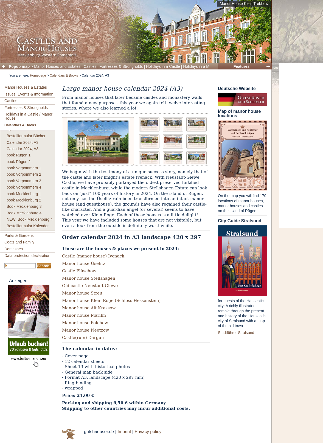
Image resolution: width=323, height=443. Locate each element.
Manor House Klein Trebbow (244, 3)
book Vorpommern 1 (24, 168)
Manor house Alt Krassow (89, 307)
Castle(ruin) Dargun (83, 337)
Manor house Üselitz (83, 263)
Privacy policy (147, 431)
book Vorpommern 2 (24, 174)
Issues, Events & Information (28, 94)
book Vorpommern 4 (24, 187)
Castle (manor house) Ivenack (93, 256)
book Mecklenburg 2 (24, 200)
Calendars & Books (64, 75)
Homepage (38, 75)
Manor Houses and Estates (57, 66)
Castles (90, 66)
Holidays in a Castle (163, 66)
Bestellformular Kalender (28, 226)
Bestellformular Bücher (26, 136)
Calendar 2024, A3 (22, 142)
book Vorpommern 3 (24, 181)
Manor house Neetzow (85, 330)
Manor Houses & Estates (25, 87)
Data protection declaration (27, 255)
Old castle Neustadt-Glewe (90, 285)
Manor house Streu (82, 293)
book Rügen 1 (18, 155)
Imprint (124, 431)
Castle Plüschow (79, 270)
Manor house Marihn (84, 315)
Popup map (19, 66)
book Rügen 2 (18, 161)
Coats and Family (19, 242)
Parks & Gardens (19, 235)
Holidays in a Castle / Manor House (28, 116)
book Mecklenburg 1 (24, 194)
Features (241, 66)
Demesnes (13, 249)
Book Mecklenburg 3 (24, 206)
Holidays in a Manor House (206, 66)
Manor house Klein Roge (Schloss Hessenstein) (111, 300)
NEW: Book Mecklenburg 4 (30, 219)
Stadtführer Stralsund (236, 332)
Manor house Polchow (85, 322)
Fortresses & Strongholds (121, 66)
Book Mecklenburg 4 (24, 213)
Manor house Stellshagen (88, 278)
